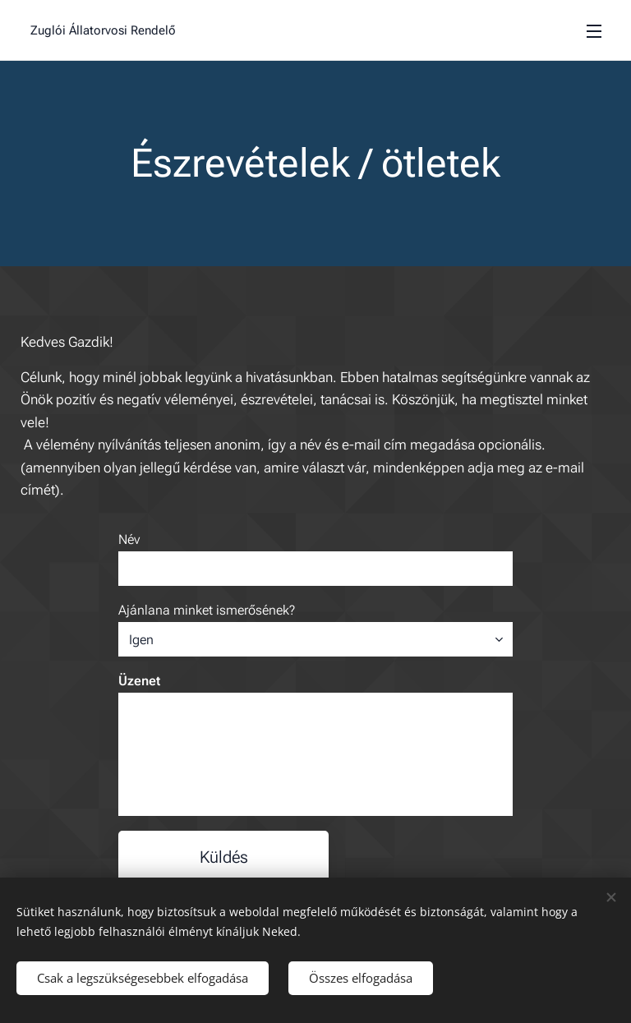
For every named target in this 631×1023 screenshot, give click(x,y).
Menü (594, 31)
